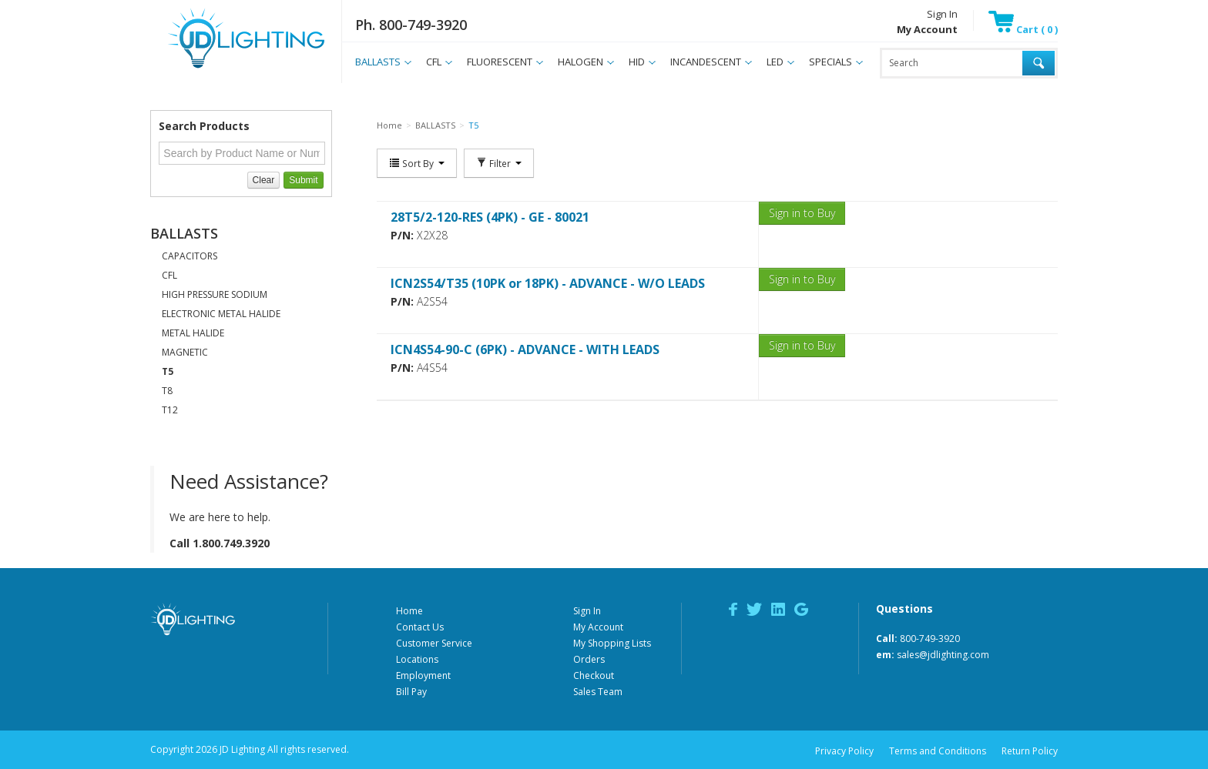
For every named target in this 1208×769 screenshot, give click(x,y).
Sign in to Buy (802, 213)
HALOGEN (580, 62)
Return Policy (1030, 750)
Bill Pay (411, 691)
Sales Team (597, 691)
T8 (167, 390)
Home (409, 610)
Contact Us (420, 627)
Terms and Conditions (937, 750)
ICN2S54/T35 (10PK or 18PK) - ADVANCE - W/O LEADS (548, 283)
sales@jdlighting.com (943, 654)
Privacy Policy (844, 750)
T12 (170, 409)
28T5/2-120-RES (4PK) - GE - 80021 (490, 217)
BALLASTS (378, 62)
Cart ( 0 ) (1023, 29)
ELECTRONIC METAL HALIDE (221, 313)
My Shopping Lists (612, 643)
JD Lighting (226, 68)
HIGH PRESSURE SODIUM (214, 294)
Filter (499, 163)
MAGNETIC (185, 352)
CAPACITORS (189, 255)
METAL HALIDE (193, 332)
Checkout (593, 675)
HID (637, 62)
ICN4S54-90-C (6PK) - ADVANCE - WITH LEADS (525, 349)
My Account (598, 627)
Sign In (942, 14)
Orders (589, 659)
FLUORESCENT (499, 62)
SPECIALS (830, 62)
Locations (417, 659)
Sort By (417, 163)
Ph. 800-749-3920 (411, 24)
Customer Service (434, 643)
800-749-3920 (930, 638)
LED (775, 62)
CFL (433, 62)
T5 (167, 371)
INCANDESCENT (705, 62)
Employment (423, 675)
